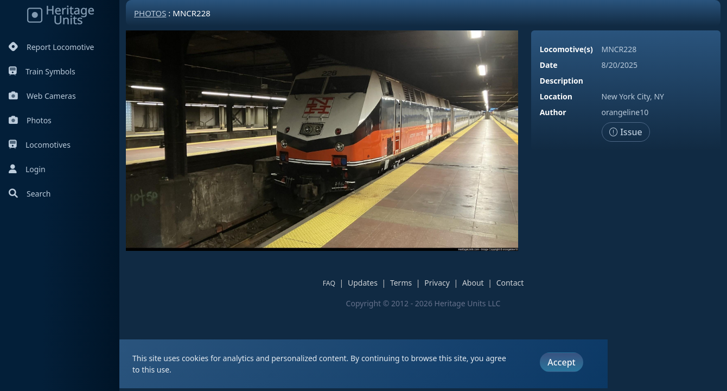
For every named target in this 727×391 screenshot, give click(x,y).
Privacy (437, 283)
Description (561, 80)
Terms (401, 283)
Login (27, 169)
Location (556, 96)
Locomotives (40, 145)
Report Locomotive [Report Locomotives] (51, 47)
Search (29, 193)
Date (549, 65)
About (473, 283)
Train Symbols (42, 71)
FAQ (329, 283)
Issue (625, 132)
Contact (510, 283)
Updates (363, 283)
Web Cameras (42, 96)
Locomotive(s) (566, 49)
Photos (30, 120)
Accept (561, 362)
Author (553, 112)
